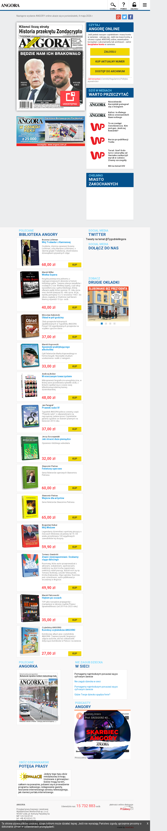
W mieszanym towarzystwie (57, 376)
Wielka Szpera (49, 274)
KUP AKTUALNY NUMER (110, 61)
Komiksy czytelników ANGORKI (58, 630)
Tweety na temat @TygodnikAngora (106, 239)
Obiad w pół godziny (53, 317)
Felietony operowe (52, 468)
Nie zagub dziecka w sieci (88, 681)
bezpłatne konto (96, 44)
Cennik (105, 79)
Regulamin (114, 79)
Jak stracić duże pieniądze (56, 439)
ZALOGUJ (110, 51)
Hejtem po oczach (51, 597)
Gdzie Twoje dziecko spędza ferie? (92, 694)
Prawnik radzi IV (51, 407)
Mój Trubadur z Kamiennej (56, 242)
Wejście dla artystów (53, 498)
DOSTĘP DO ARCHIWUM (110, 71)
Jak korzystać (94, 79)
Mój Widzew (48, 527)
